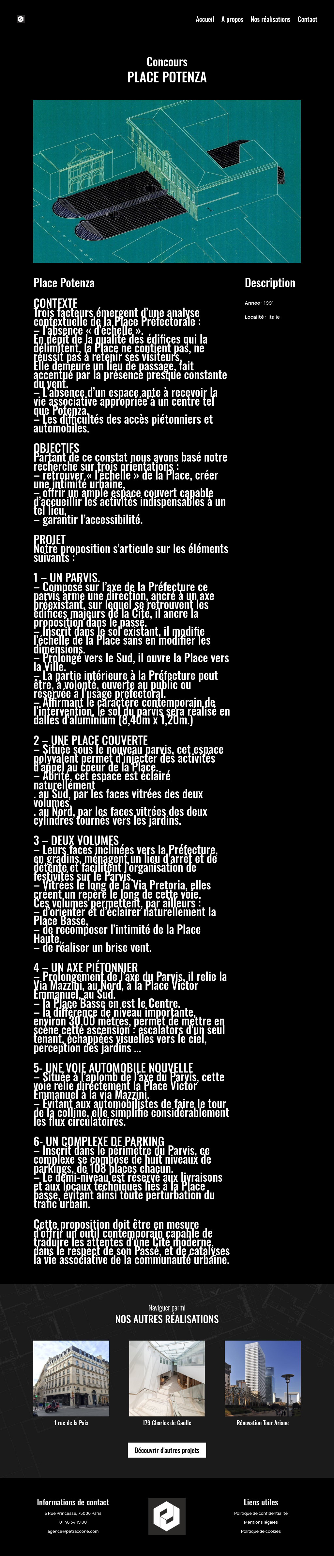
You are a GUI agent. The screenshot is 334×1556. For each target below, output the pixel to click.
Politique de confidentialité (261, 1513)
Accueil (205, 19)
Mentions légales (261, 1522)
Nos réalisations (270, 19)
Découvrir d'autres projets (166, 1450)
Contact (307, 19)
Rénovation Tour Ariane (263, 1422)
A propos (232, 19)
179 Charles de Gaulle (167, 1422)
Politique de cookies (261, 1531)
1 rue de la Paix (71, 1422)
